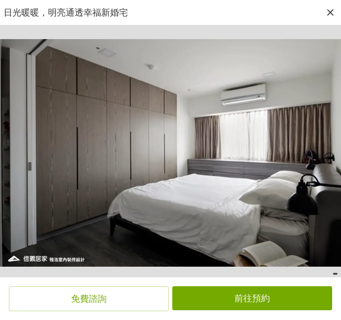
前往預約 (252, 298)
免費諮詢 (88, 299)
